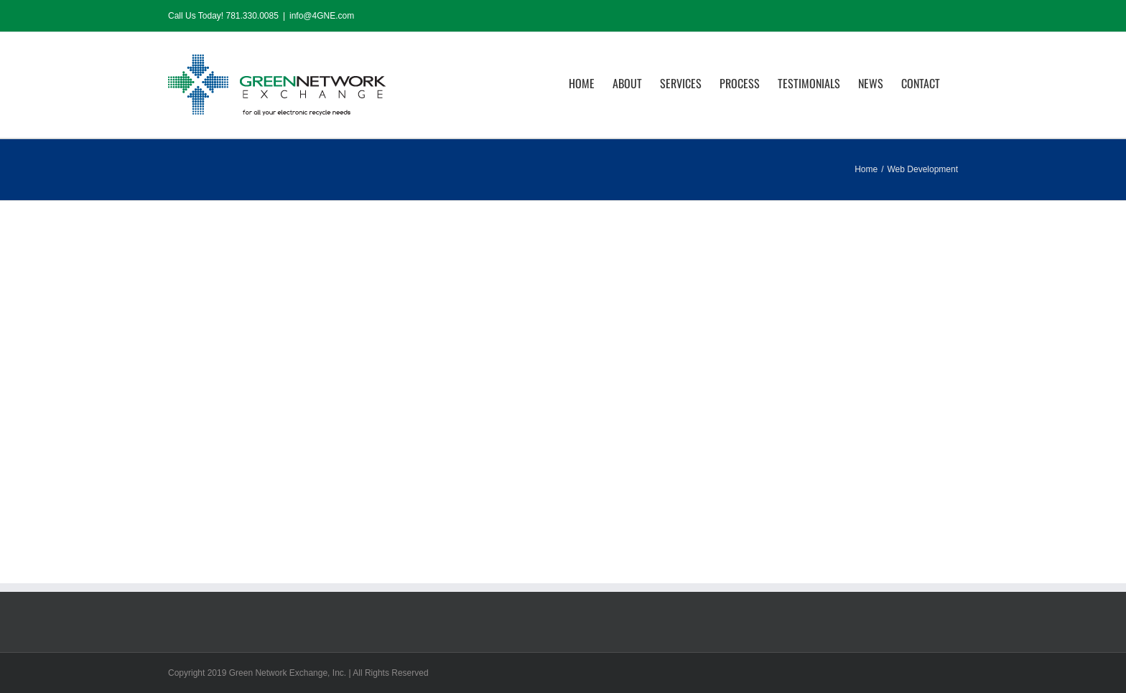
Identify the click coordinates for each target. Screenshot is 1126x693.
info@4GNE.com (321, 16)
